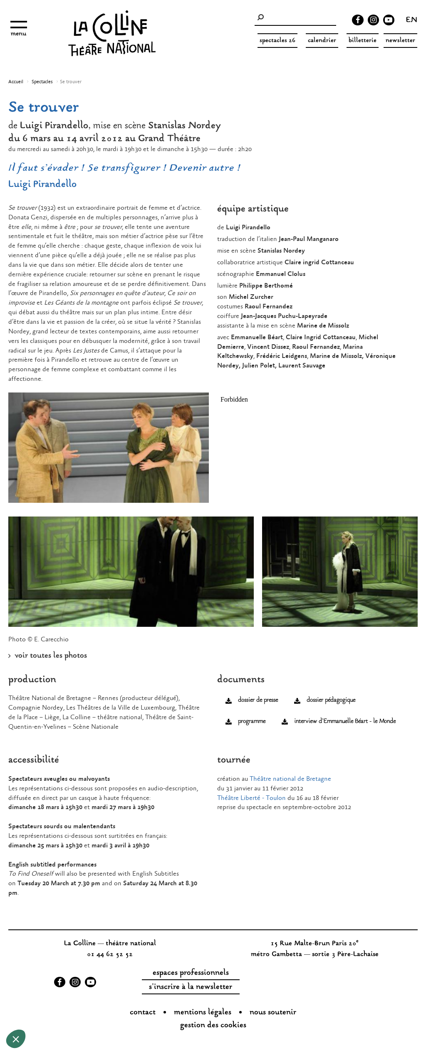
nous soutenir (273, 1013)
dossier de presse (258, 700)
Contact (143, 1013)
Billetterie (362, 41)
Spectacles (42, 82)
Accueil (15, 82)
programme (251, 721)
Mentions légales (202, 1013)
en (411, 20)
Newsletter (400, 41)
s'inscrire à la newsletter (190, 987)
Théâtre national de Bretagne (291, 779)
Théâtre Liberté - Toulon (251, 798)
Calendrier (322, 41)
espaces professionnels (191, 973)
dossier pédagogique (331, 700)
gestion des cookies (213, 1026)
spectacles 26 (277, 41)
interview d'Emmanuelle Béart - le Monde (345, 721)
